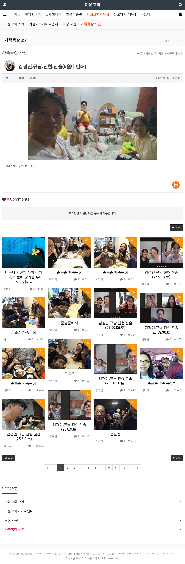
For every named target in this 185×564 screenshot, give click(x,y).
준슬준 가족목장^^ (161, 383)
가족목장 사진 (91, 24)
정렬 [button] (176, 458)
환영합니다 (33, 14)
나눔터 (145, 14)
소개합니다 (53, 14)
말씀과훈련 (74, 14)
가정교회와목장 (97, 14)
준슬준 (69, 374)
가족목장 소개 (16, 40)
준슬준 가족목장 (69, 272)
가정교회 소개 (14, 24)
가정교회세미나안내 (43, 24)
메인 (17, 14)
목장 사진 (69, 24)
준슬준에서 (69, 323)
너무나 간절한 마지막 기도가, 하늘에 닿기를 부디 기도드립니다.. (24, 277)
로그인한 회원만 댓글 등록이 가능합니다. (92, 213)
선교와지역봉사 (124, 14)
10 (123, 467)
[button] (176, 227)
